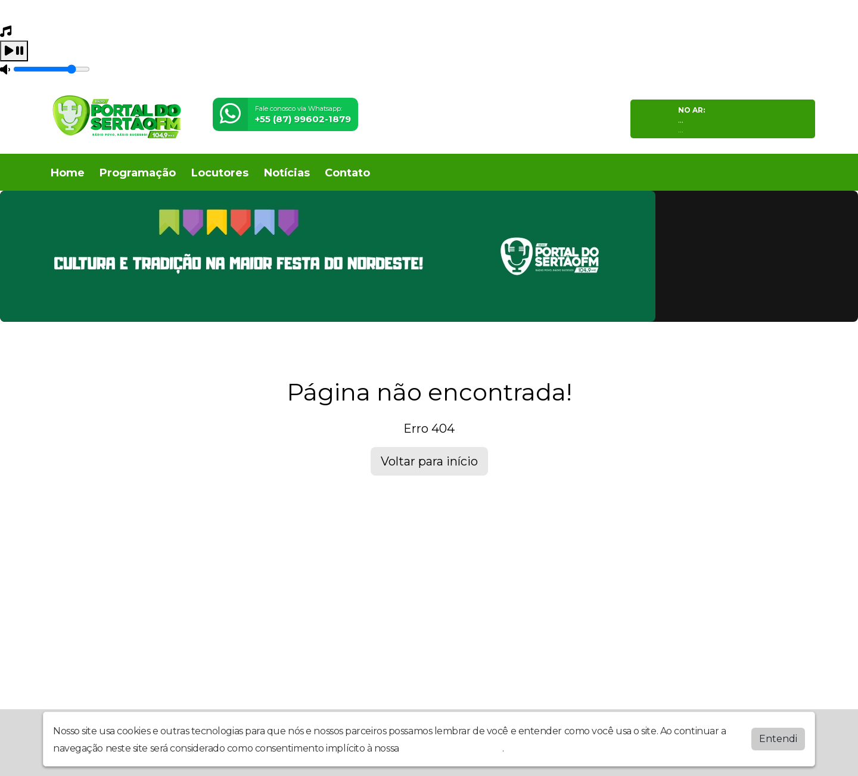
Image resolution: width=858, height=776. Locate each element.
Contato (347, 172)
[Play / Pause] (14, 51)
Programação (138, 172)
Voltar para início (429, 461)
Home (68, 172)
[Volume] (51, 69)
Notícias (287, 172)
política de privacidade (451, 748)
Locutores (219, 172)
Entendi (778, 738)
